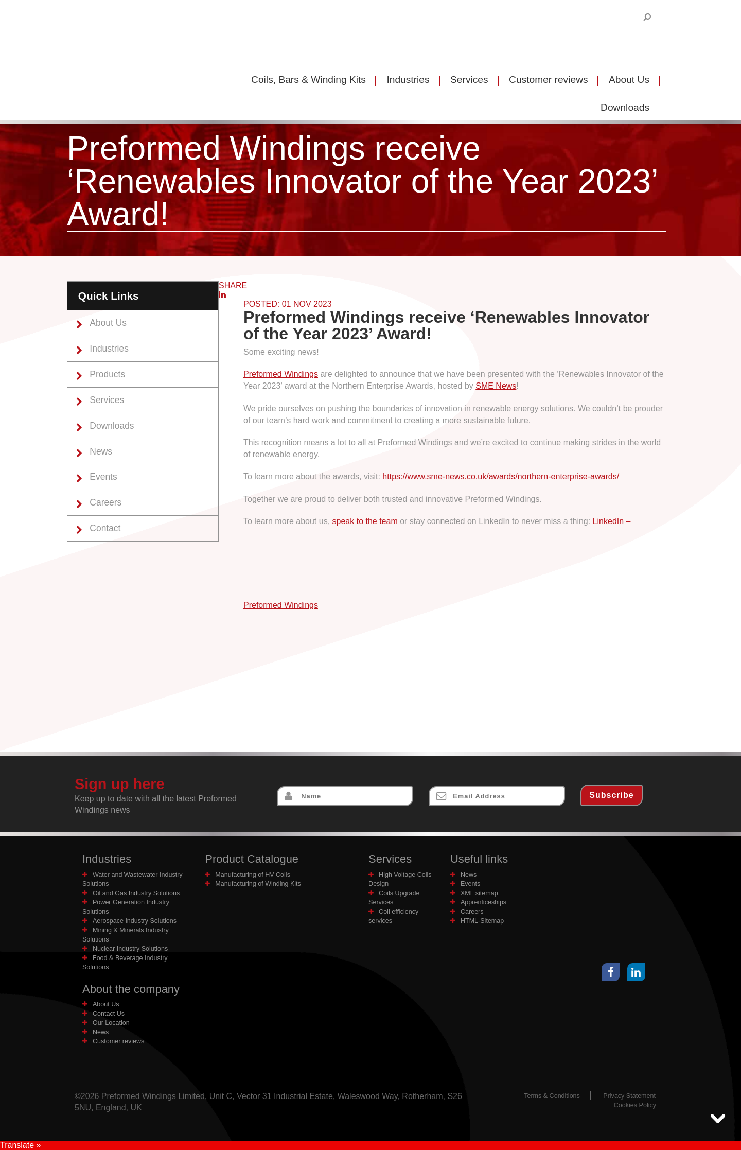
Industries (407, 79)
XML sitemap (480, 893)
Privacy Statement (629, 1096)
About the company (132, 989)
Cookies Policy (634, 1105)
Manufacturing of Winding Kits (259, 883)
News (102, 452)
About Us (629, 79)
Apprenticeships (484, 902)
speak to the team (365, 521)
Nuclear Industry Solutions (131, 948)
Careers (107, 503)
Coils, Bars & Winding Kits (308, 79)
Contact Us (109, 1013)
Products (108, 375)
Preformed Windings (280, 374)
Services (469, 79)
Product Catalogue (252, 858)
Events (104, 478)
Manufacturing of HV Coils (253, 874)
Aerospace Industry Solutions (135, 921)
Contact (106, 530)
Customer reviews (548, 79)
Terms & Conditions (550, 1096)
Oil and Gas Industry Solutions (137, 893)
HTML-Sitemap (483, 921)
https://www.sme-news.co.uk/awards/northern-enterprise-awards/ (500, 476)
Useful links (479, 858)
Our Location (111, 1022)
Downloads (113, 426)
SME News (495, 385)
